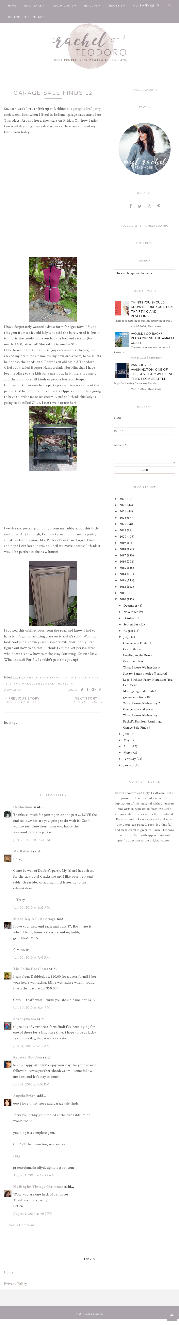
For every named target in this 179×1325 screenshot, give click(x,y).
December (131, 606)
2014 (123, 574)
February (130, 759)
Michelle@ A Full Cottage (34, 919)
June (127, 734)
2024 (124, 511)
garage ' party (87, 108)
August (129, 631)
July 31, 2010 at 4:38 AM (31, 1046)
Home (12, 5)
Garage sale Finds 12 (137, 643)
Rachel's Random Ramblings (142, 721)
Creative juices (133, 661)
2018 (123, 549)
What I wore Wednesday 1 (141, 715)
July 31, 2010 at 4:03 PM (31, 1084)
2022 (124, 524)
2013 (123, 580)
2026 (124, 499)
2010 (123, 599)
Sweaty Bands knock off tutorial (145, 674)
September (131, 624)
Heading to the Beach (137, 655)
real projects (59, 683)
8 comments (12, 689)
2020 (124, 537)
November (131, 612)
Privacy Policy (15, 1283)
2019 (123, 543)
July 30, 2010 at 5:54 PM (31, 840)
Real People (34, 5)
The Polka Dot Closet (30, 968)
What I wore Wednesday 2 (141, 703)
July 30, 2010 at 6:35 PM (31, 907)
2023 (123, 518)
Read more (154, 326)
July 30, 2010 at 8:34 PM (31, 1007)
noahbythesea (24, 1019)
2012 (123, 587)
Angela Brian (24, 1095)
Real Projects (64, 5)
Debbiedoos (22, 807)
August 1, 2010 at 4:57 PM (33, 1213)
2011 (123, 593)
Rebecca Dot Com (27, 1057)
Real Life (92, 5)
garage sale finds (43, 677)
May (127, 740)
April (128, 746)
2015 (123, 568)
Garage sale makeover (138, 709)
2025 (124, 505)
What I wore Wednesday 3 (141, 667)
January (129, 765)
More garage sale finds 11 (140, 691)
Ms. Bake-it (22, 851)
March (128, 753)
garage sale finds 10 (136, 697)
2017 (123, 555)
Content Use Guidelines (26, 17)
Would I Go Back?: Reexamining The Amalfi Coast (152, 338)
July (127, 637)
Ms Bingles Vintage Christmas (38, 1186)
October (129, 618)
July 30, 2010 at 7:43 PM (31, 957)
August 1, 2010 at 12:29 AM (34, 1175)
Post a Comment (21, 1225)
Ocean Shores (132, 649)
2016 (123, 561)
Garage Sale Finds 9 (137, 728)
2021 (123, 530)
